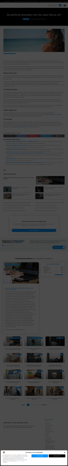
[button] (64, 452)
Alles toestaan (40, 455)
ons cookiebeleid (20, 460)
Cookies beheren (57, 455)
